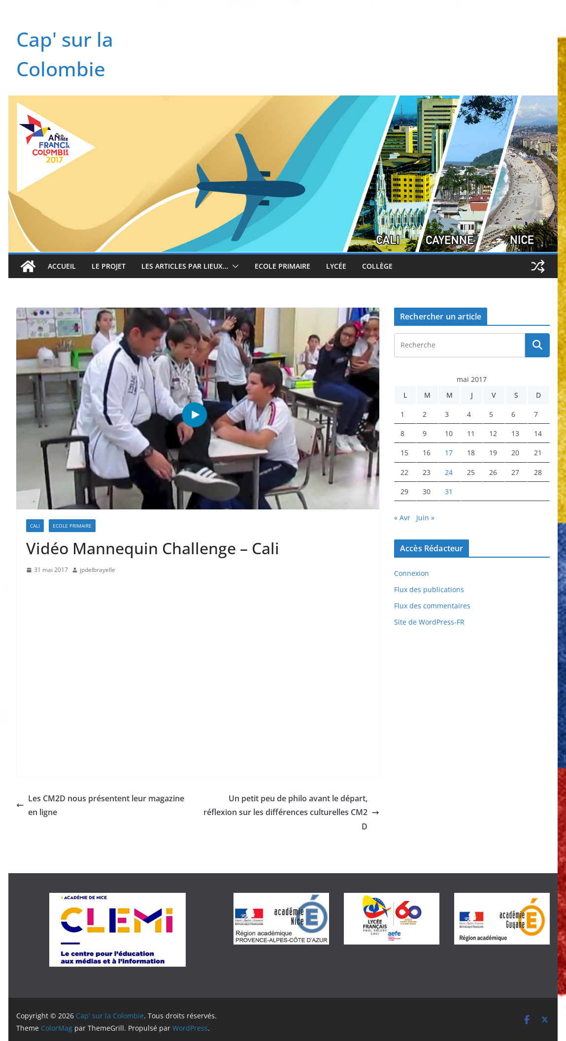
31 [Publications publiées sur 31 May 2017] (449, 491)
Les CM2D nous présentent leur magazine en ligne (100, 805)
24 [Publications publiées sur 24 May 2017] (449, 472)
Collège (377, 266)
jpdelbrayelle (97, 570)
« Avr (402, 517)
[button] (233, 266)
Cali (35, 525)
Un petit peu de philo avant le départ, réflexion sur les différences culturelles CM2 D (291, 812)
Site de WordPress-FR (429, 622)
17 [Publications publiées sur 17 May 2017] (449, 452)
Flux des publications (429, 589)
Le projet (109, 266)
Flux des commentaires (432, 605)
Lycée (336, 266)
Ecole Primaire (282, 266)
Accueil (62, 266)
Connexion (411, 573)
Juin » (425, 517)
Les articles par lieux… (184, 266)
